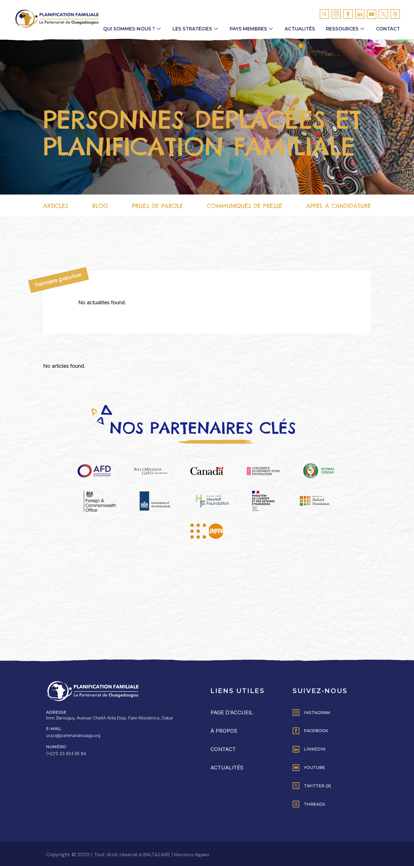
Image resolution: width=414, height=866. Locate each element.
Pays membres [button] (247, 29)
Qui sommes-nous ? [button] (127, 29)
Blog (100, 206)
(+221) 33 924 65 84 (66, 753)
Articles (55, 206)
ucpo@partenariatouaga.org (73, 735)
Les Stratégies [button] (191, 29)
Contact (387, 29)
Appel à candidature (338, 206)
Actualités (299, 29)
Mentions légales (191, 855)
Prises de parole (157, 206)
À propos (223, 731)
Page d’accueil (231, 712)
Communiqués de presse (244, 206)
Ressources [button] (341, 29)
